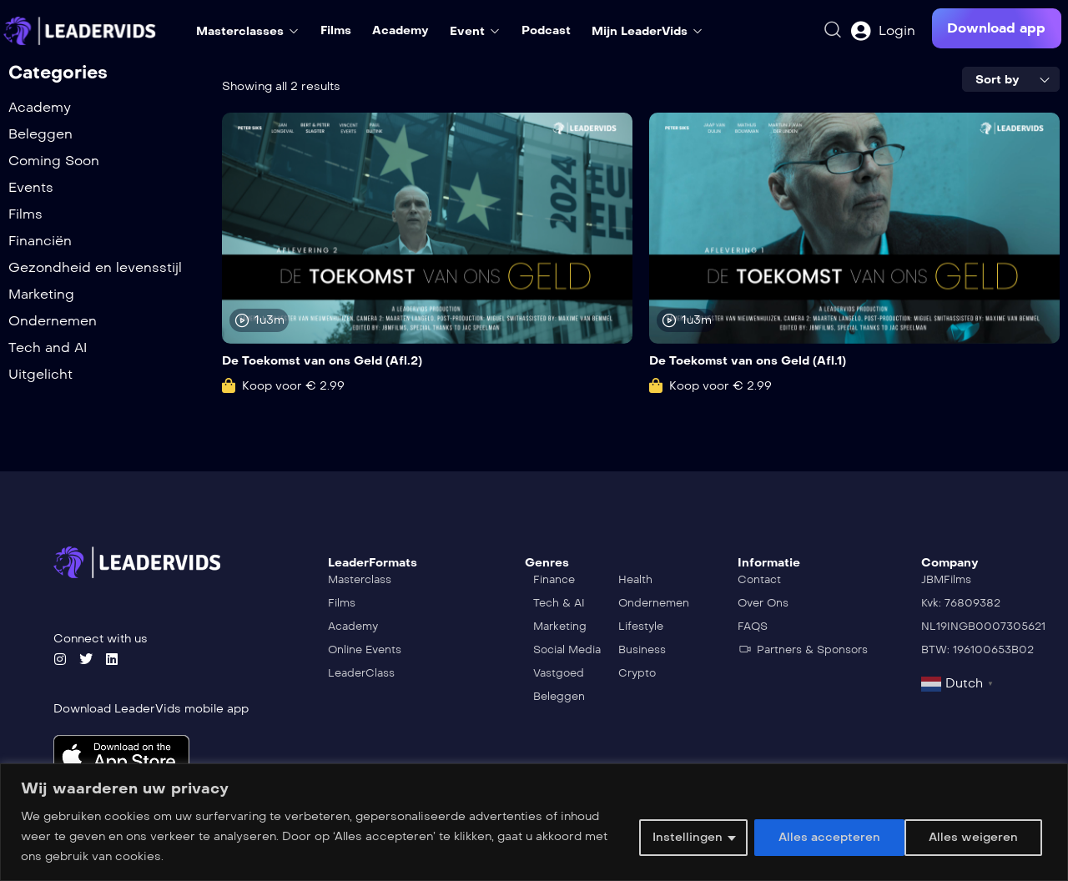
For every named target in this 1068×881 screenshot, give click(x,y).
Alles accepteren (972, 836)
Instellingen (686, 836)
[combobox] (1011, 79)
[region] (534, 822)
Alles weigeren (821, 836)
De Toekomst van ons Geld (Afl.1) (747, 361)
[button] (996, 28)
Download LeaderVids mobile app (151, 709)
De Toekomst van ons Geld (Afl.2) (322, 361)
